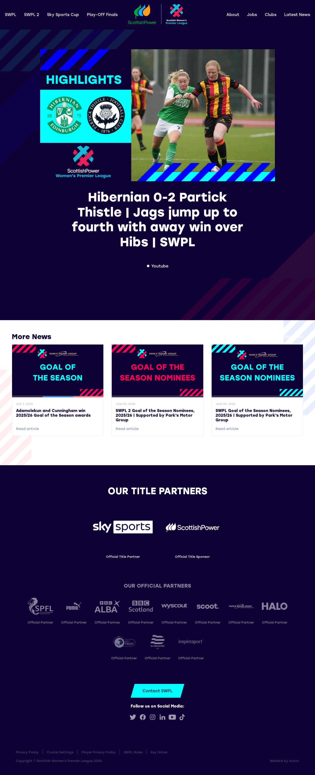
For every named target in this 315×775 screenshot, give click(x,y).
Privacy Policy (27, 752)
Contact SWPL (157, 690)
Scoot (294, 761)
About (232, 14)
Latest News (297, 14)
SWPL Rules (133, 752)
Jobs (252, 14)
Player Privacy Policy (98, 752)
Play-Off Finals (102, 14)
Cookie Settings (60, 752)
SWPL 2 (31, 14)
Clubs (270, 14)
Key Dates (159, 752)
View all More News (283, 336)
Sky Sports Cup (63, 14)
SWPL (10, 14)
